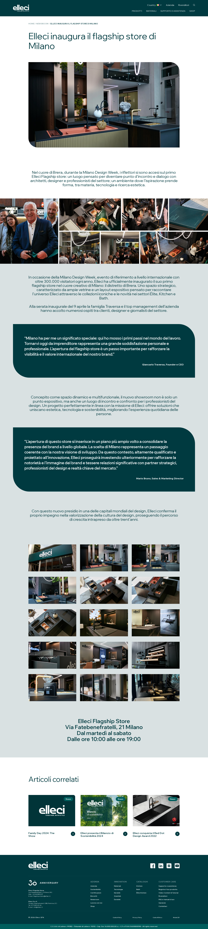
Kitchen (139, 886)
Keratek (117, 893)
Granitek (117, 896)
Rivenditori (183, 5)
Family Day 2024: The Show (41, 835)
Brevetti (93, 896)
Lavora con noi (96, 903)
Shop (192, 11)
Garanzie (162, 903)
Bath (138, 889)
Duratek (117, 899)
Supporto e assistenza (172, 11)
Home (31, 23)
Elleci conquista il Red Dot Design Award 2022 (148, 835)
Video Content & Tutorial (168, 893)
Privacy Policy (137, 917)
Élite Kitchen (141, 893)
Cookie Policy (117, 917)
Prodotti (137, 11)
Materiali (151, 11)
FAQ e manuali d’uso (166, 899)
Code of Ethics (157, 917)
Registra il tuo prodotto (168, 889)
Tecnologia (118, 889)
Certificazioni (95, 893)
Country (153, 5)
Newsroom (42, 23)
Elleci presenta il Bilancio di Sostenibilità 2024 (97, 835)
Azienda (170, 5)
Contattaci (163, 906)
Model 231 (176, 917)
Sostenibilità (95, 889)
